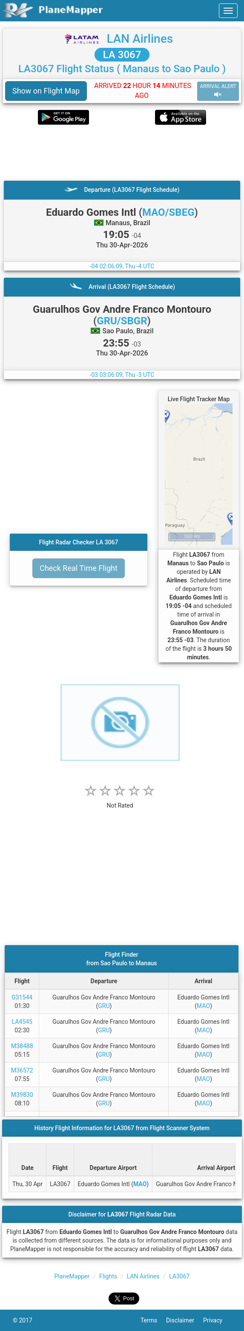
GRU (103, 1005)
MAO (203, 1005)
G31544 (21, 997)
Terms (153, 1320)
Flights (108, 1276)
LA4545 (22, 1021)
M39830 (22, 1094)
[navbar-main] (228, 10)
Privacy (217, 1320)
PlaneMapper (72, 1276)
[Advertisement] (122, 152)
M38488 (22, 1046)
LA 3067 (122, 55)
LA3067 (179, 1276)
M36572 (22, 1070)
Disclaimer (184, 1320)
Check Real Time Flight (79, 568)
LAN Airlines (139, 39)
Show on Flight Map (46, 90)
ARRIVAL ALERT (218, 90)
